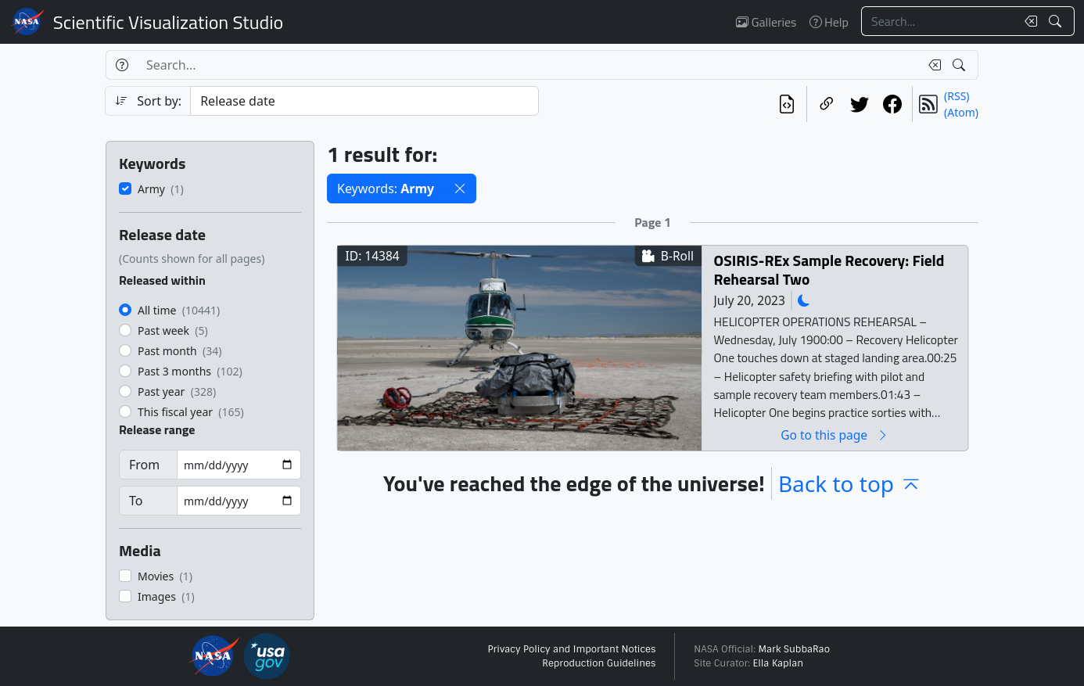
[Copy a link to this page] (826, 104)
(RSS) (956, 95)
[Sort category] (364, 101)
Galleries (766, 22)
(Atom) (961, 112)
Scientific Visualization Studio (168, 22)
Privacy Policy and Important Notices (571, 649)
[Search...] (938, 21)
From (144, 464)
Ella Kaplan (778, 663)
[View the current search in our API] (787, 104)
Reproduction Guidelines (598, 663)
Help (829, 22)
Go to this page (834, 434)
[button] (459, 188)
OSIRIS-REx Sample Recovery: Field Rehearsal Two (829, 269)
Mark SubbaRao (794, 649)
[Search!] (1057, 21)
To (135, 500)
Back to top (850, 483)
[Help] (122, 65)
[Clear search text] (1027, 21)
